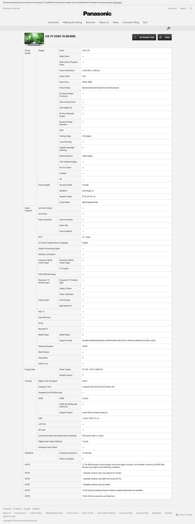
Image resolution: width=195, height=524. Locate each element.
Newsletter (156, 513)
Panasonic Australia (11, 8)
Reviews (168, 513)
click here (117, 2)
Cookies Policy (36, 513)
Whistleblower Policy (54, 513)
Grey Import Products (106, 513)
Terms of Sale (88, 513)
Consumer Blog (126, 513)
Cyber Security (9, 516)
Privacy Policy (20, 513)
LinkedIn (35, 508)
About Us (7, 513)
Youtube (26, 508)
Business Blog (142, 513)
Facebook (7, 508)
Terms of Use (72, 513)
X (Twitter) (17, 508)
